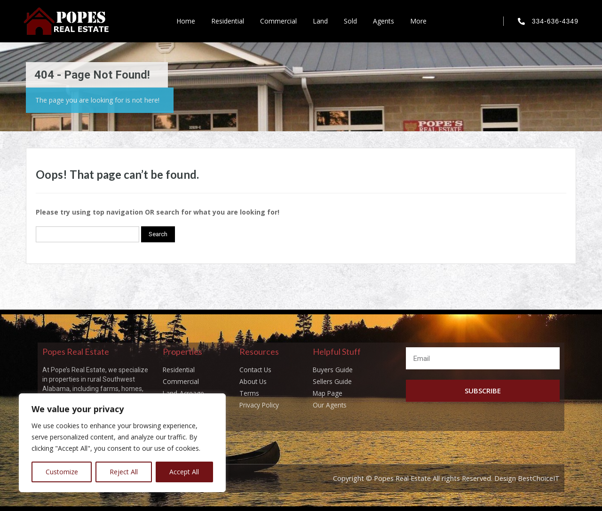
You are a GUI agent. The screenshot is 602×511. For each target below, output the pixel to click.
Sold (350, 20)
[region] (122, 442)
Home (185, 20)
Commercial (278, 20)
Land (320, 20)
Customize (62, 471)
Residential (227, 20)
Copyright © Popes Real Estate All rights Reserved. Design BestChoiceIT (441, 478)
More (418, 20)
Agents (383, 20)
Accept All (184, 471)
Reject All (124, 471)
